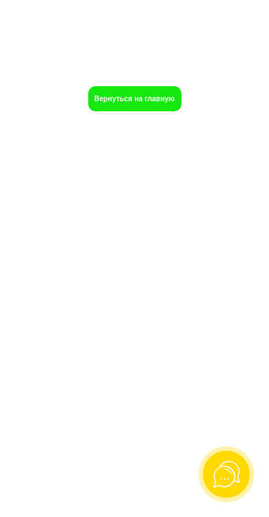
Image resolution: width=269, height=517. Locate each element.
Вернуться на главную (134, 99)
